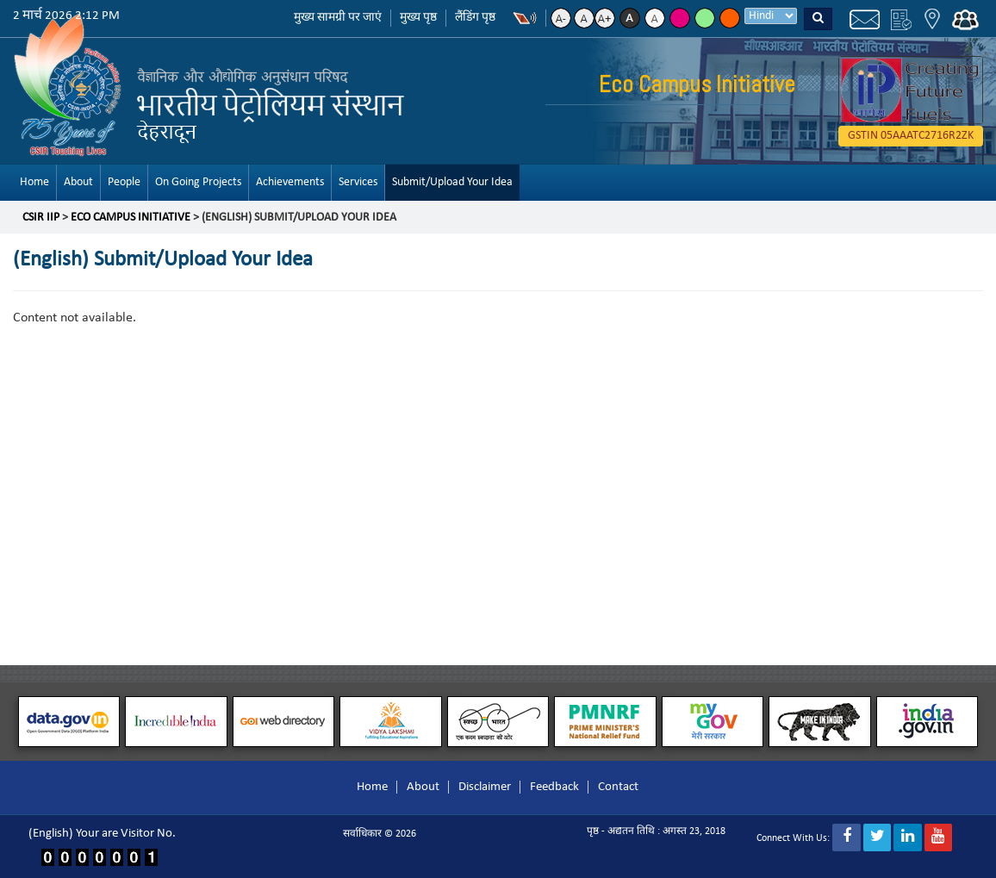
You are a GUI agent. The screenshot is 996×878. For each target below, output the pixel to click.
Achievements (290, 182)
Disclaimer (484, 787)
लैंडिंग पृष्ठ (475, 17)
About (78, 182)
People (124, 182)
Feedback (554, 787)
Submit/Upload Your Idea (452, 182)
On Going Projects (198, 182)
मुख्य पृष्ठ (418, 17)
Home (34, 182)
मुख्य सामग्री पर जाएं (338, 17)
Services (358, 182)
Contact (618, 787)
